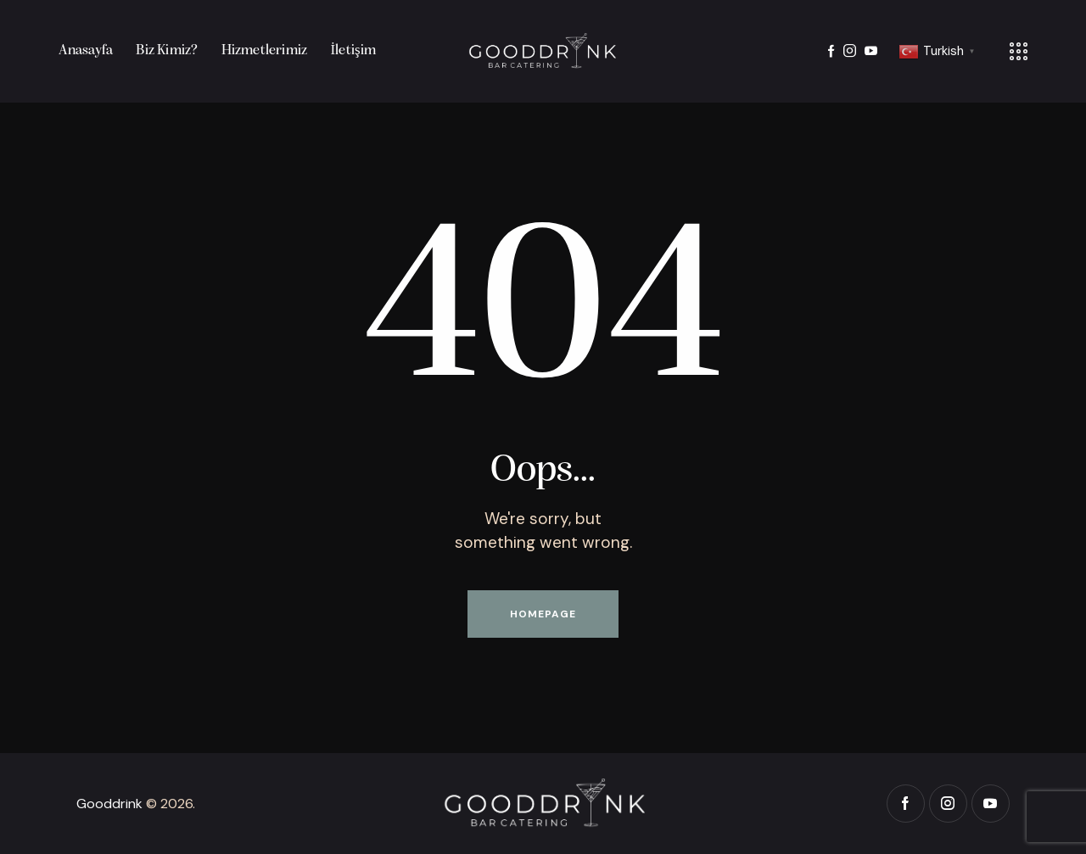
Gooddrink (109, 803)
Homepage (543, 614)
